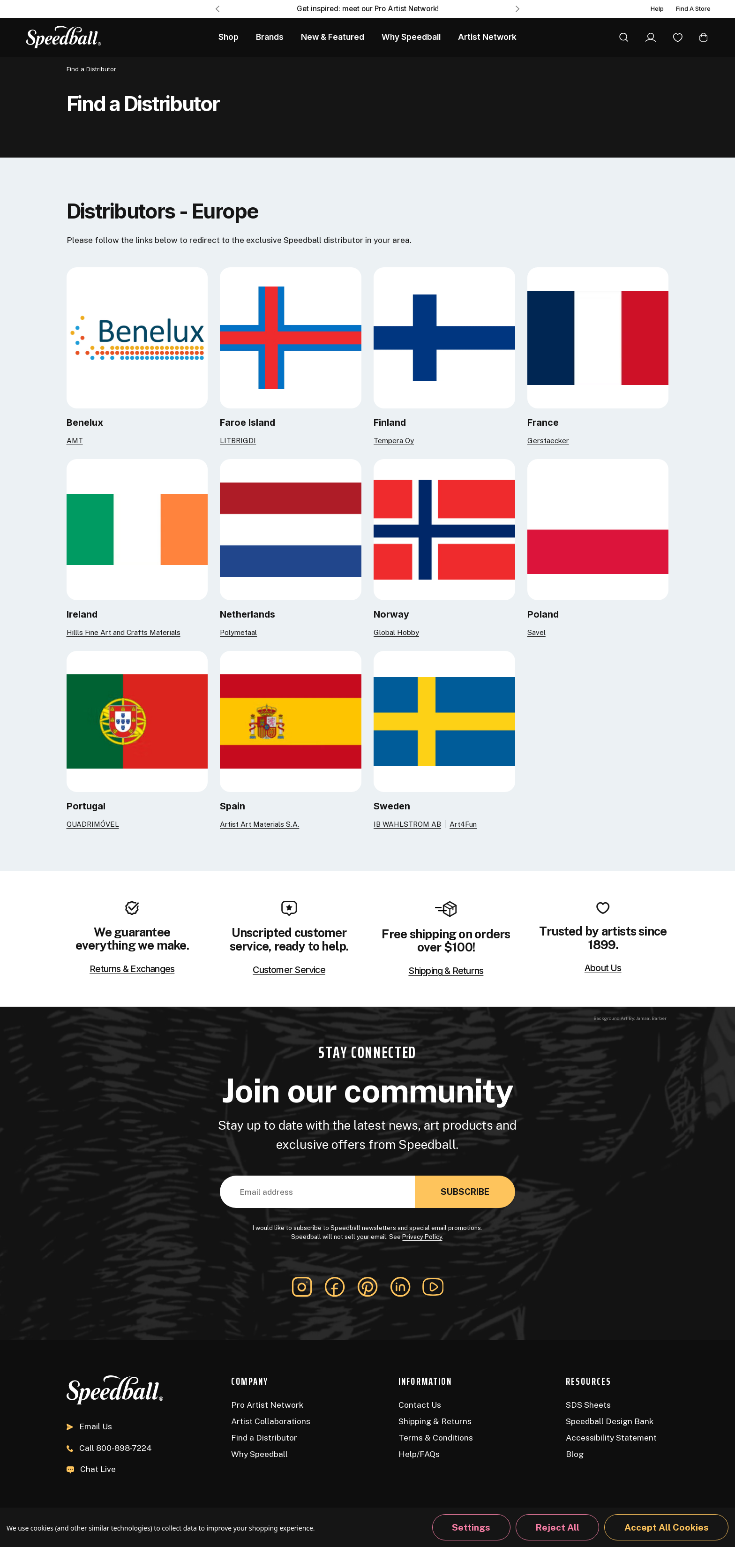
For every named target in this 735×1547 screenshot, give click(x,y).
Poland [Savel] (543, 614)
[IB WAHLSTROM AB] (444, 720)
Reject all (557, 1527)
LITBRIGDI (238, 441)
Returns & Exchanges (132, 969)
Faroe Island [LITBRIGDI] (247, 422)
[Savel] (598, 529)
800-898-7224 (109, 1448)
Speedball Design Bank (609, 1421)
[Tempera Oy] (444, 337)
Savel (536, 632)
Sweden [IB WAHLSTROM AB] (392, 806)
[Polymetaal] (290, 529)
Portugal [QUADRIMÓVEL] (86, 806)
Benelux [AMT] (85, 422)
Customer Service (289, 970)
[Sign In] (650, 37)
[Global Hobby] (444, 529)
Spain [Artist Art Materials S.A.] (232, 806)
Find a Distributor (264, 1437)
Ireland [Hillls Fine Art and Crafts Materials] (82, 614)
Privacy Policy (422, 1236)
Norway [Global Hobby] (391, 614)
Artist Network (487, 37)
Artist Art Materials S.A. (259, 824)
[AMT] (137, 337)
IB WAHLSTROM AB (407, 824)
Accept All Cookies (666, 1527)
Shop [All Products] (228, 37)
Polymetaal (238, 632)
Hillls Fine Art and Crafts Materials (123, 632)
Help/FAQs (419, 1454)
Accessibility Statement (611, 1437)
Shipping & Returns (445, 971)
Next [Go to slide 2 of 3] (518, 8)
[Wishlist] (678, 37)
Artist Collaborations (270, 1421)
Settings (471, 1527)
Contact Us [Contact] (419, 1405)
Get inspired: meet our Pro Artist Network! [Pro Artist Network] (368, 8)
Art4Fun (463, 824)
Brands (270, 37)
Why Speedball (259, 1454)
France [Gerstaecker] (543, 422)
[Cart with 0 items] (703, 37)
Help (657, 9)
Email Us (89, 1426)
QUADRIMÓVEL (93, 824)
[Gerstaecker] (598, 337)
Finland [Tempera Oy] (390, 422)
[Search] (624, 37)
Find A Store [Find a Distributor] (693, 9)
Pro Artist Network (267, 1405)
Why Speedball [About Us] (411, 37)
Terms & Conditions (435, 1437)
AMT (75, 441)
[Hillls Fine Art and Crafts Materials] (137, 529)
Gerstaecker (548, 441)
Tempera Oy (394, 441)
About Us (603, 968)
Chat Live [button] (91, 1469)
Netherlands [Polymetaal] (247, 614)
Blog (575, 1454)
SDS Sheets (588, 1405)
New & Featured (332, 37)
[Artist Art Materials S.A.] (290, 720)
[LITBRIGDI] (290, 337)
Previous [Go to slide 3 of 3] (217, 8)
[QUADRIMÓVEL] (137, 720)
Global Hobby (396, 632)
